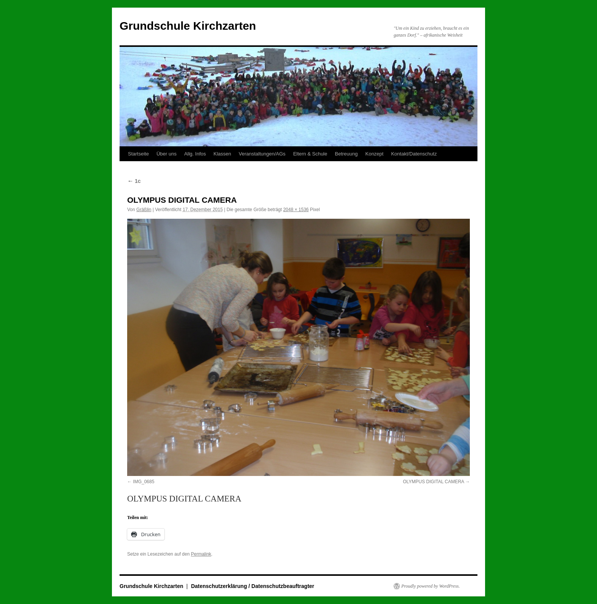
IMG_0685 (143, 481)
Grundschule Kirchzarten (188, 25)
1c (133, 181)
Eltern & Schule (310, 154)
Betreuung (346, 154)
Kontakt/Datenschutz (414, 154)
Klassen (222, 154)
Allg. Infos (195, 154)
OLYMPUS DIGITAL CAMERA (433, 481)
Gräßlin (143, 209)
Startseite (138, 154)
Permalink (201, 554)
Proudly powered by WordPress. (430, 586)
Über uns (166, 154)
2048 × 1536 (296, 209)
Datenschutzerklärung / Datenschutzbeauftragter (252, 586)
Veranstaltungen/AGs (262, 154)
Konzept (374, 154)
